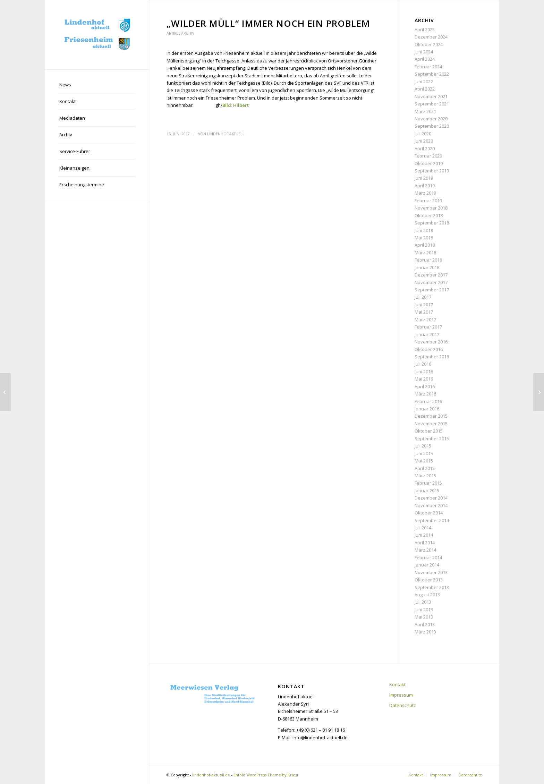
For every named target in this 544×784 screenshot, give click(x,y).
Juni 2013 (424, 609)
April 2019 (425, 185)
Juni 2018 (424, 230)
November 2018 (431, 208)
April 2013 (425, 624)
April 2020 (425, 148)
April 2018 (425, 245)
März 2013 (425, 632)
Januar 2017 (427, 334)
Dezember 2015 (431, 416)
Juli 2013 (423, 602)
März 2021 (425, 111)
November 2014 (431, 505)
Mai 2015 (424, 461)
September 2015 (432, 438)
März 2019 (425, 193)
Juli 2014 (423, 528)
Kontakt (397, 684)
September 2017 (432, 290)
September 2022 (432, 74)
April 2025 (425, 29)
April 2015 (425, 468)
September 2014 (432, 520)
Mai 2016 (424, 379)
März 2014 (425, 550)
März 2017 (425, 319)
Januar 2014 (427, 565)
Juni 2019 (424, 178)
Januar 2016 (427, 409)
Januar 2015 (427, 490)
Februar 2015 (428, 483)
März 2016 (425, 394)
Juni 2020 (424, 141)
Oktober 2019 (429, 163)
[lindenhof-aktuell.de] (97, 35)
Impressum (401, 695)
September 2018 (432, 223)
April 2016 (425, 386)
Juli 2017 (423, 297)
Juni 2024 (424, 52)
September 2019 (432, 171)
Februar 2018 (428, 260)
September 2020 (432, 126)
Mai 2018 (424, 238)
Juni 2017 (424, 304)
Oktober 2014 (429, 513)
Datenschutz (402, 705)
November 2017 (431, 282)
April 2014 (425, 542)
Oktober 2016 (429, 349)
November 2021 (431, 96)
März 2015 (425, 475)
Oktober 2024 (429, 44)
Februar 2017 (428, 327)
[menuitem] (96, 85)
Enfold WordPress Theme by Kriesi (265, 774)
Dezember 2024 (431, 37)
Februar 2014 (428, 557)
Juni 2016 (424, 371)
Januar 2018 (427, 267)
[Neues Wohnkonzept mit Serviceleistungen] (538, 392)
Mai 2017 (424, 312)
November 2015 (431, 423)
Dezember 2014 (431, 498)
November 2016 (431, 342)
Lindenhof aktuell (226, 133)
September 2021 (432, 104)
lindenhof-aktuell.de (211, 774)
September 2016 (432, 356)
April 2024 (425, 59)
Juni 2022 (424, 81)
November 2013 (431, 572)
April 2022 (425, 89)
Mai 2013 (424, 617)
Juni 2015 (424, 453)
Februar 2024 (428, 66)
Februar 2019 (428, 200)
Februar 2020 (428, 156)
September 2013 (432, 587)
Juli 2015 (423, 446)
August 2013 (427, 594)
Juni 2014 (424, 535)
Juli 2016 (423, 364)
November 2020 (431, 119)
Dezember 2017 (431, 275)
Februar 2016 (428, 401)
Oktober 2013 (429, 580)
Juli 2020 (423, 133)
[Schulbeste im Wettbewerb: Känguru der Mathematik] (5, 392)
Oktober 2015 (429, 431)
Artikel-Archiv (180, 33)
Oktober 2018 (429, 215)
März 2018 (425, 252)
